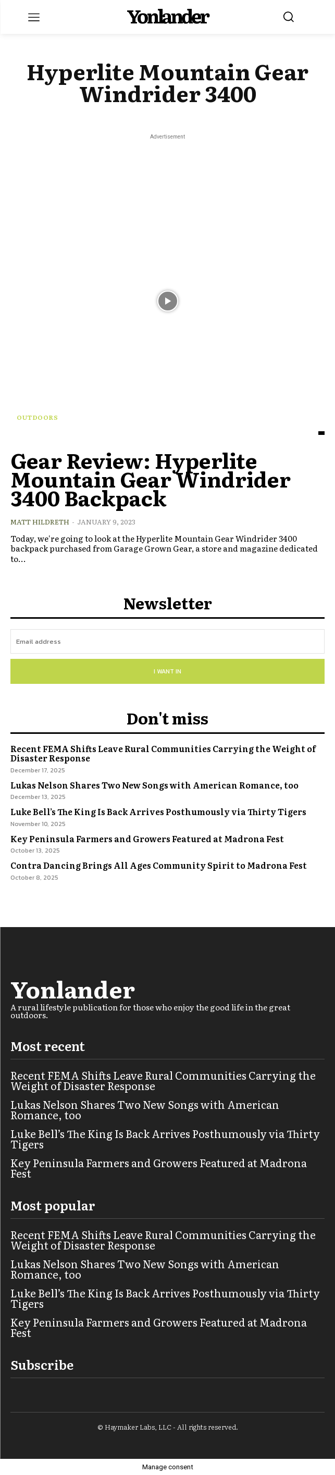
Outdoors (37, 417)
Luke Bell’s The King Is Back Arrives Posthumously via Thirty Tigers (158, 811)
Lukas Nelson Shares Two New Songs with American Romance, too (154, 785)
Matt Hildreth (39, 522)
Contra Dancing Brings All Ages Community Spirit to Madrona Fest (158, 865)
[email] (167, 641)
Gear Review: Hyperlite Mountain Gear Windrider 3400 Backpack (150, 478)
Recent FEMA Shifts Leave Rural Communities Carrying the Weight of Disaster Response (163, 753)
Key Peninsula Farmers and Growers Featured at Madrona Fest (147, 838)
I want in (167, 671)
